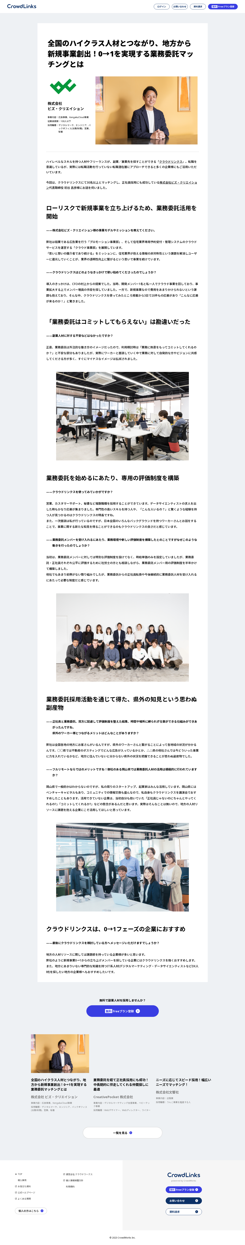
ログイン (161, 6)
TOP (20, 1174)
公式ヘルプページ (26, 1192)
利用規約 (70, 1186)
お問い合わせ (179, 6)
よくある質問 (24, 1198)
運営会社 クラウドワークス (79, 1174)
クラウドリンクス (170, 162)
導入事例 (22, 1180)
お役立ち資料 (24, 1186)
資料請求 (198, 6)
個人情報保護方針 (74, 1180)
